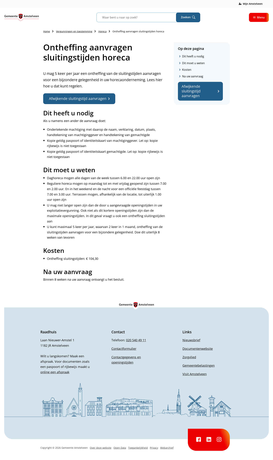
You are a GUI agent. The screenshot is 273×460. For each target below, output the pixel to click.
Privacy (154, 447)
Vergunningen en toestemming (74, 31)
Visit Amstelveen (194, 374)
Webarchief (167, 447)
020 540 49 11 (136, 340)
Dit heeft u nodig (193, 56)
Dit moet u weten (193, 63)
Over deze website (100, 447)
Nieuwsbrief (191, 340)
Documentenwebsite (197, 349)
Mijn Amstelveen (253, 3)
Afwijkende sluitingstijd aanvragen (200, 91)
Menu (259, 17)
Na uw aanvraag (192, 76)
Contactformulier (123, 349)
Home (46, 31)
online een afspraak (54, 372)
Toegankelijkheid (138, 447)
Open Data (120, 447)
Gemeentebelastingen (198, 365)
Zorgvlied (189, 357)
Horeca (102, 31)
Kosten (186, 70)
